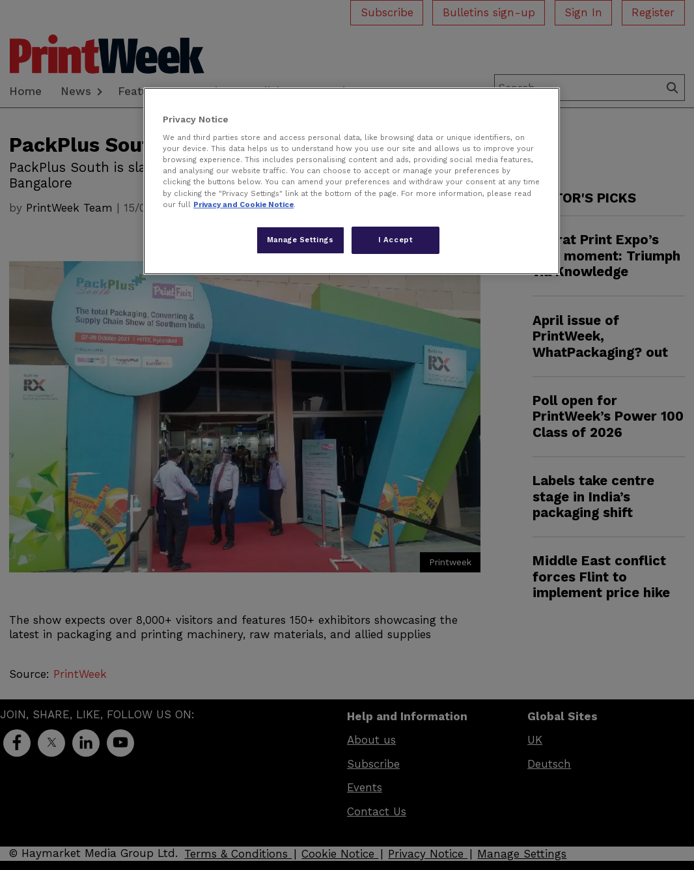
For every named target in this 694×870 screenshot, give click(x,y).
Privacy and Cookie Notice (243, 204)
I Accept (395, 239)
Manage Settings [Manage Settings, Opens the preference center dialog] (300, 239)
